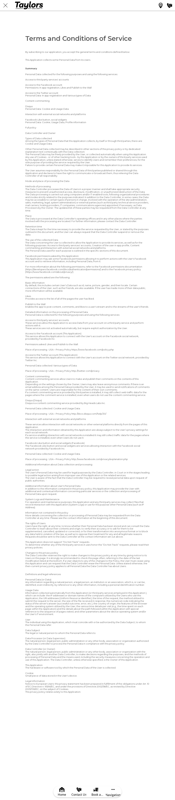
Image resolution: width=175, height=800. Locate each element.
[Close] (5, 5)
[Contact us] (169, 5)
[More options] (113, 791)
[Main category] (161, 5)
